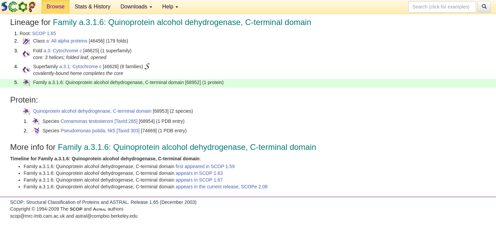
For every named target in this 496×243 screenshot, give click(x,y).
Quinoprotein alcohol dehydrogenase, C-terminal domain (92, 111)
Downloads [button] (136, 6)
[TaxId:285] (126, 121)
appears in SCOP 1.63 (199, 173)
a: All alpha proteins (66, 41)
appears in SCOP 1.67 (199, 180)
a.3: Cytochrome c (63, 50)
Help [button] (170, 6)
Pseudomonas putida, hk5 (88, 130)
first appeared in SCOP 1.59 (205, 166)
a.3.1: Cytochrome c (80, 66)
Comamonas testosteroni (87, 121)
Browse (55, 6)
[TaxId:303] (128, 130)
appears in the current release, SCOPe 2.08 (222, 186)
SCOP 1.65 (44, 33)
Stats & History (92, 6)
